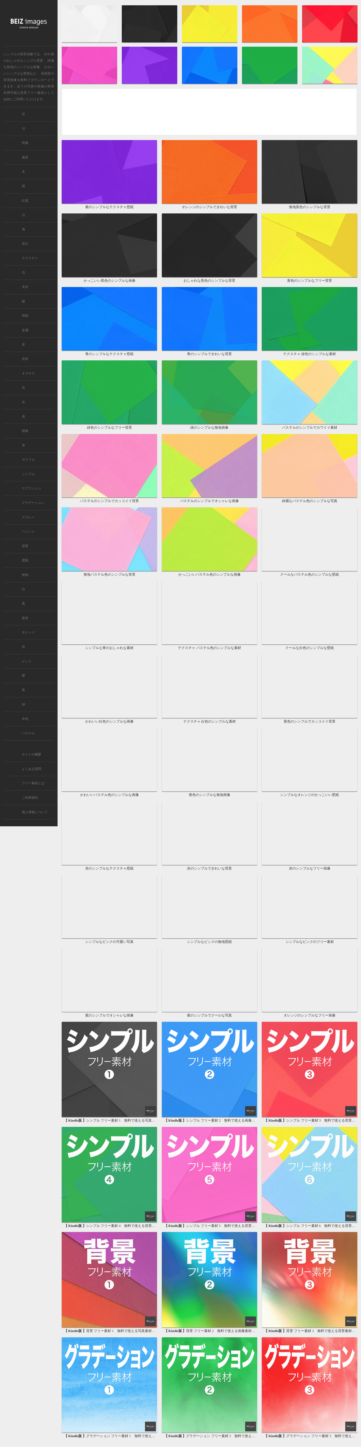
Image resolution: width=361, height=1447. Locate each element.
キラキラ (28, 373)
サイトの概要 (31, 754)
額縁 (25, 431)
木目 (25, 287)
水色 (25, 719)
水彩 (25, 359)
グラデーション (33, 503)
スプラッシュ (31, 488)
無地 (25, 575)
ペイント (28, 531)
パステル (28, 733)
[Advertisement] (209, 112)
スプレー (28, 517)
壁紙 (25, 560)
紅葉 (25, 200)
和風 (25, 143)
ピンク (27, 661)
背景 (25, 546)
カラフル (28, 459)
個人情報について (35, 812)
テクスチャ (30, 258)
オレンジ (28, 632)
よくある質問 (31, 769)
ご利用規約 (30, 797)
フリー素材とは (33, 783)
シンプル (28, 474)
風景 (25, 157)
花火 (25, 243)
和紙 (25, 315)
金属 (25, 330)
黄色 (25, 618)
